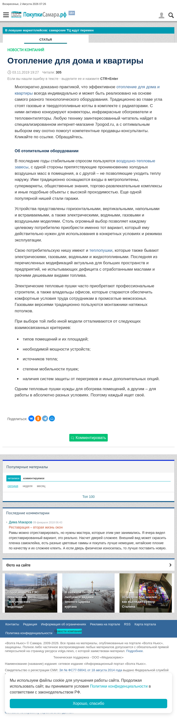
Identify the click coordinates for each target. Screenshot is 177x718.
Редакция (30, 624)
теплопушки (100, 250)
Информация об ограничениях (63, 624)
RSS (127, 624)
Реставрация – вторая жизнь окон (36, 527)
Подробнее (134, 651)
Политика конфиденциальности (28, 633)
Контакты (12, 624)
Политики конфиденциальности (119, 686)
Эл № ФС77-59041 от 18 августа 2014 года (90, 670)
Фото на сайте (18, 565)
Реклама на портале (105, 624)
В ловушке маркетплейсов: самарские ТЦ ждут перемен (49, 30)
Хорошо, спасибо (88, 703)
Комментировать (88, 438)
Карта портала (145, 624)
